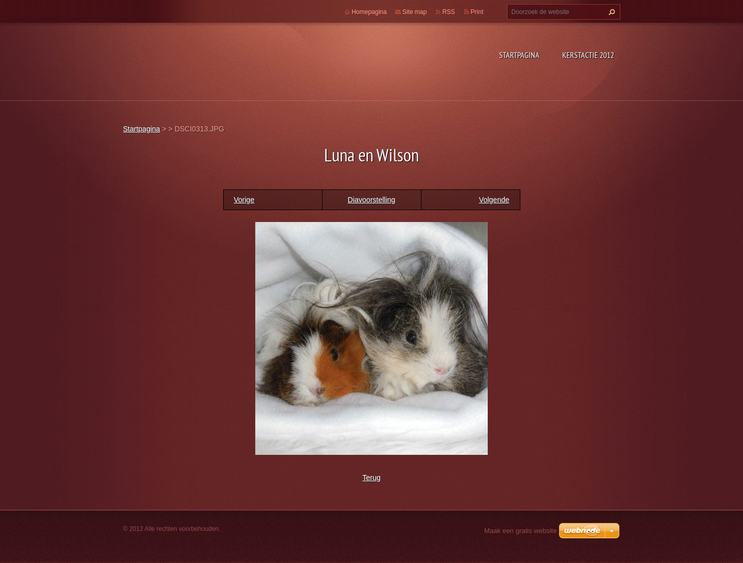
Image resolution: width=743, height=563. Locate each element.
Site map (414, 12)
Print (477, 12)
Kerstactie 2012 (588, 55)
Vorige (244, 200)
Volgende (494, 200)
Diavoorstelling (372, 200)
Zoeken (610, 12)
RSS (448, 12)
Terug (371, 477)
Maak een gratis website (520, 531)
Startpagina (519, 55)
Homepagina (369, 12)
